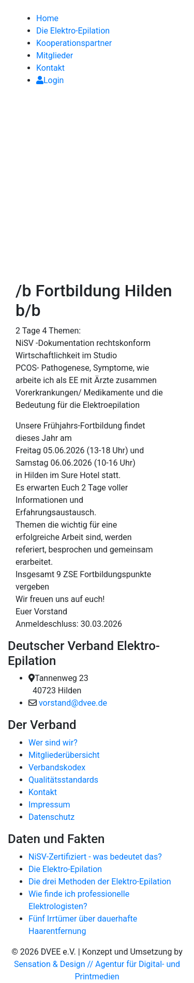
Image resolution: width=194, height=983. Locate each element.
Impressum (49, 805)
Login (50, 80)
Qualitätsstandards (63, 780)
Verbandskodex (56, 767)
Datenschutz (51, 817)
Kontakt (50, 68)
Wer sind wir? (53, 743)
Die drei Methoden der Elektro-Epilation (99, 881)
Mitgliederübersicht (64, 755)
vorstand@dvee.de (73, 703)
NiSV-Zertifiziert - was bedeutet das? (95, 857)
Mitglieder (54, 55)
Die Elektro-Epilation (73, 31)
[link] (9, 6)
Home (47, 18)
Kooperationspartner (74, 43)
